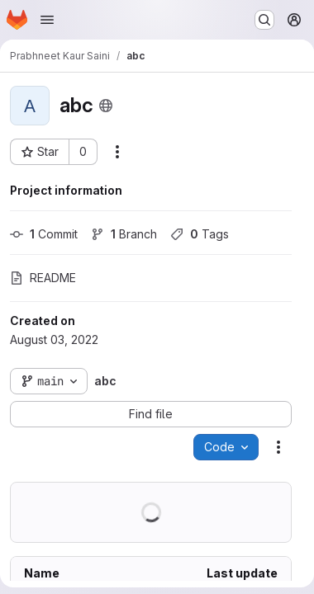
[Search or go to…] (264, 20)
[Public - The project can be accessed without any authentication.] (105, 105)
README (43, 278)
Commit (44, 234)
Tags (199, 234)
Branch (124, 234)
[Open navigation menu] (47, 20)
